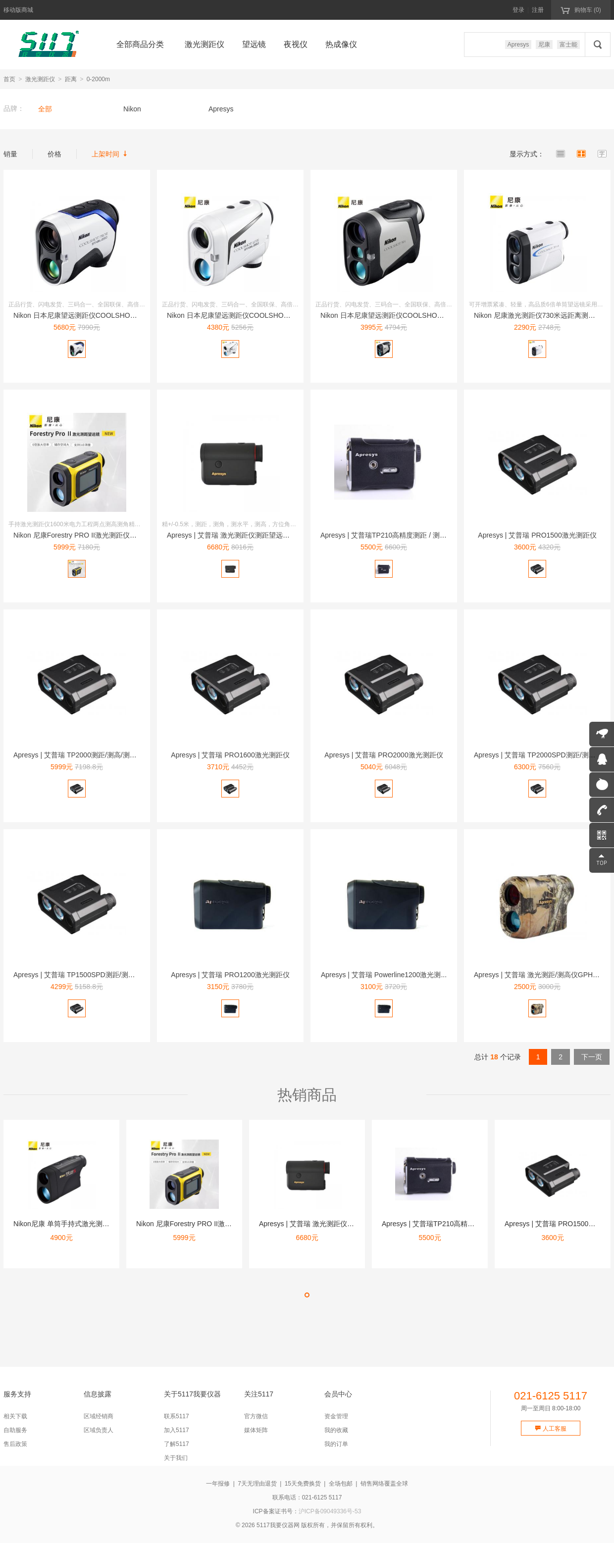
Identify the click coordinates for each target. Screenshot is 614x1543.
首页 (9, 79)
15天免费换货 (303, 1483)
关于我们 (176, 1457)
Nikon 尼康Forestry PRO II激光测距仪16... (78, 535)
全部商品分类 (140, 44)
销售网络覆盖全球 (384, 1483)
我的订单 (336, 1444)
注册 (538, 9)
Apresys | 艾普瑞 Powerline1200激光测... (384, 975)
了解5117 (176, 1444)
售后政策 (15, 1444)
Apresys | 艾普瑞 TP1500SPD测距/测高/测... (81, 975)
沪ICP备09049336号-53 (330, 1511)
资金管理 (336, 1416)
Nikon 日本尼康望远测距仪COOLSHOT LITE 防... (243, 315)
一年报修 (218, 1483)
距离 (71, 79)
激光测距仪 (40, 79)
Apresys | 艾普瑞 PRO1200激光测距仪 (230, 975)
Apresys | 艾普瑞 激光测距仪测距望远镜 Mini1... (240, 535)
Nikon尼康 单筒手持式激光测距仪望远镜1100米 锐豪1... (99, 1224)
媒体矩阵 (256, 1430)
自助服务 (15, 1430)
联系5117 (176, 1416)
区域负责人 (98, 1430)
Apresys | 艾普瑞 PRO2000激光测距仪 (383, 755)
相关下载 (15, 1416)
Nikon (132, 109)
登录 (518, 9)
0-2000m (98, 79)
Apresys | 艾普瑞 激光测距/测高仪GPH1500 (541, 975)
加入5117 (176, 1430)
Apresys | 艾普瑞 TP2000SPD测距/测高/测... (542, 755)
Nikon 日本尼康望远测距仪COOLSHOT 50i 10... (394, 315)
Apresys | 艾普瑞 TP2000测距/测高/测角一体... (84, 755)
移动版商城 (18, 9)
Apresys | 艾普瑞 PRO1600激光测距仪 (230, 755)
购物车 (581, 9)
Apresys (518, 44)
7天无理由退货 (257, 1483)
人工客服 (550, 1428)
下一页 (591, 1057)
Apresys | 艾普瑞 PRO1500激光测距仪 (537, 535)
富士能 (568, 44)
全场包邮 (341, 1483)
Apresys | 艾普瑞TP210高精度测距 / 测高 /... (388, 535)
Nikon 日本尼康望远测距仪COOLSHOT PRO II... (88, 315)
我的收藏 (336, 1430)
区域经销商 (98, 1416)
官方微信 (256, 1416)
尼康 (544, 44)
